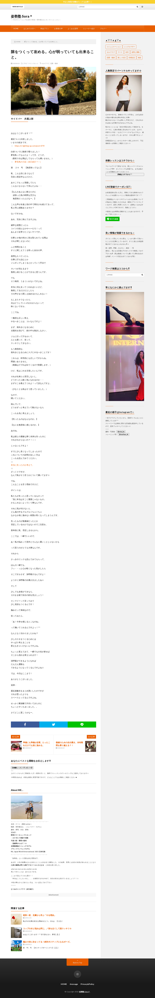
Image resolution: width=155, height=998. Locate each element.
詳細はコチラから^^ (125, 174)
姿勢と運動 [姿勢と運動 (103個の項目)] (136, 52)
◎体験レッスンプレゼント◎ (22, 768)
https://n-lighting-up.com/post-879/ (30, 146)
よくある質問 (73, 29)
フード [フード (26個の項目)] (120, 52)
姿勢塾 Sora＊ (22, 16)
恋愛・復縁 (54, 63)
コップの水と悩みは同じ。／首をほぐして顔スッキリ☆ (47, 928)
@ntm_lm (120, 432)
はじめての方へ (29, 29)
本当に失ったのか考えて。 (22, 465)
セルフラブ (45, 63)
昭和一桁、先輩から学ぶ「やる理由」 (39, 915)
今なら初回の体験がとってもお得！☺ (77, 2)
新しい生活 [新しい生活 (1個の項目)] (122, 58)
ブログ (102, 29)
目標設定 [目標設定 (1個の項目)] (132, 58)
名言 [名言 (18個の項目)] (127, 52)
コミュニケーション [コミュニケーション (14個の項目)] (114, 47)
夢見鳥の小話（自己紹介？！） (28, 162)
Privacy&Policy (87, 984)
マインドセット (33, 63)
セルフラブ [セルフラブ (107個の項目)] (111, 52)
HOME (16, 29)
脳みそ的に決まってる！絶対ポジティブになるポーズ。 (47, 942)
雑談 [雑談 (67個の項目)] (139, 58)
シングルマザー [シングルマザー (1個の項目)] (129, 47)
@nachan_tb (123, 434)
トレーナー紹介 (89, 29)
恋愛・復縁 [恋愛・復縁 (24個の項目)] (111, 58)
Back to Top (77, 963)
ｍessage (74, 984)
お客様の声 (58, 29)
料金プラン (45, 29)
